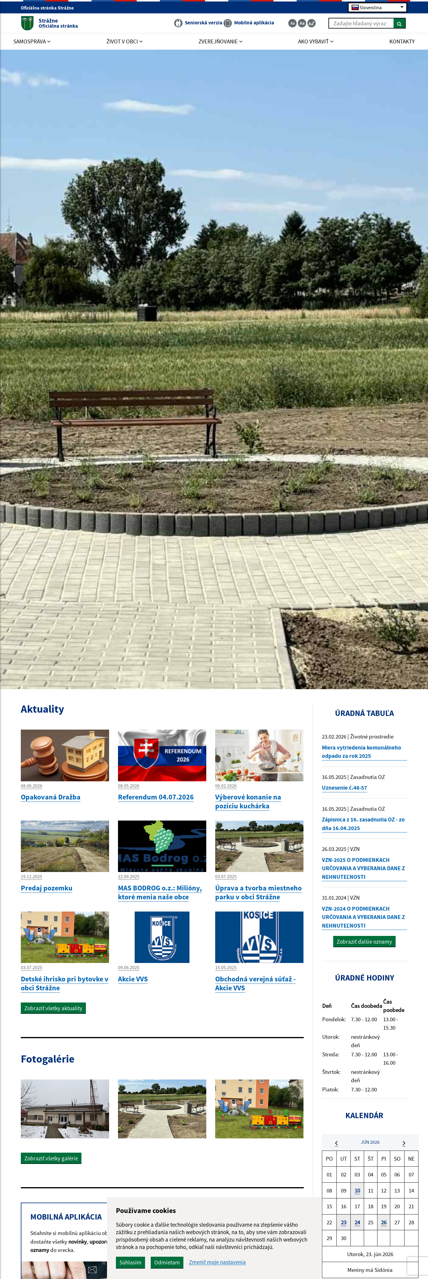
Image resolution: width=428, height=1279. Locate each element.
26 (383, 1222)
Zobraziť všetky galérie (51, 1158)
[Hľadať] (400, 23)
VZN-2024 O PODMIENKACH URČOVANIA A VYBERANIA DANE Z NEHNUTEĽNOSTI (363, 917)
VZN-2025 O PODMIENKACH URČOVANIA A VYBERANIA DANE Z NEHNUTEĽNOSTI (363, 868)
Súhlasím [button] (130, 1262)
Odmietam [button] (167, 1262)
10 (357, 1190)
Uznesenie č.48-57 (344, 787)
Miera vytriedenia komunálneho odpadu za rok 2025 (361, 752)
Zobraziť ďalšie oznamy (364, 941)
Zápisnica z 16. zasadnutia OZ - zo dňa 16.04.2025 (363, 824)
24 (357, 1222)
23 (343, 1222)
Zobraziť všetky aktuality (53, 1008)
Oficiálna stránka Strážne (50, 8)
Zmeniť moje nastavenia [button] (217, 1262)
